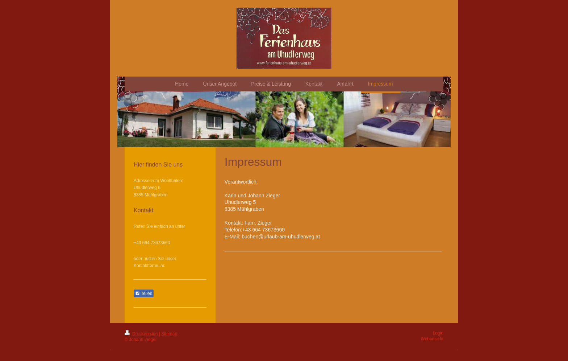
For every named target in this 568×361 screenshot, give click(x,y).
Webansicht (432, 338)
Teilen (143, 293)
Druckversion (142, 333)
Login (438, 333)
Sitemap (169, 333)
